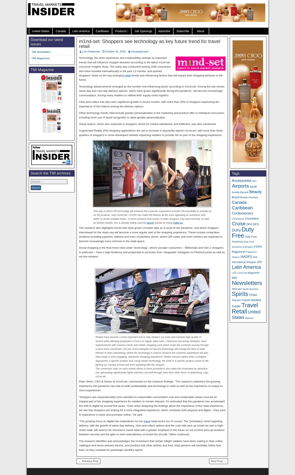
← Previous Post (88, 461)
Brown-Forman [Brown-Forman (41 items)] (249, 197)
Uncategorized (139, 51)
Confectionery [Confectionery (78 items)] (242, 213)
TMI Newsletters (41, 51)
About (200, 31)
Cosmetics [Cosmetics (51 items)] (252, 218)
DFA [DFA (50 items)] (249, 224)
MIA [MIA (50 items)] (234, 277)
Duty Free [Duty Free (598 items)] (243, 232)
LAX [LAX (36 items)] (234, 272)
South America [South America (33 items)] (250, 289)
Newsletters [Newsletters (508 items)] (247, 283)
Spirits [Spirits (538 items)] (240, 294)
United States (40, 31)
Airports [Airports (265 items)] (240, 186)
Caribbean (102, 31)
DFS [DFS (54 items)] (256, 224)
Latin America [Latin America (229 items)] (246, 267)
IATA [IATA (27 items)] (255, 257)
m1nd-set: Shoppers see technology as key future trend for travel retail (149, 44)
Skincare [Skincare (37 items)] (237, 289)
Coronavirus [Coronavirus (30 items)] (238, 219)
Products (120, 31)
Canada (61, 31)
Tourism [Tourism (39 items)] (236, 300)
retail (128, 75)
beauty (150, 222)
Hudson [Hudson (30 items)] (236, 257)
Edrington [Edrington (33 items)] (248, 246)
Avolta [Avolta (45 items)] (235, 192)
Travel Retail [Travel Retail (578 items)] (245, 308)
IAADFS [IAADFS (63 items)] (246, 256)
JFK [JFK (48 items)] (259, 262)
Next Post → (218, 461)
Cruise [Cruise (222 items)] (238, 223)
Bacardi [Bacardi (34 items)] (244, 192)
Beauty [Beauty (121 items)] (255, 191)
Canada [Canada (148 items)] (239, 202)
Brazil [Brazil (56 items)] (235, 197)
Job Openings (143, 31)
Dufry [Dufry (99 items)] (236, 230)
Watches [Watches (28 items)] (249, 318)
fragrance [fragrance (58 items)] (238, 251)
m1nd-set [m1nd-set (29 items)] (242, 273)
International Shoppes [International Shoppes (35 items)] (244, 262)
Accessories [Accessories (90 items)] (241, 181)
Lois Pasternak (91, 51)
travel (147, 421)
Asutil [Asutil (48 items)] (253, 186)
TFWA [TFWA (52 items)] (253, 295)
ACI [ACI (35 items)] (254, 181)
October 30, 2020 (115, 51)
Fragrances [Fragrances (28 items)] (251, 252)
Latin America (81, 31)
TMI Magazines (41, 58)
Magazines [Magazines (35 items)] (253, 272)
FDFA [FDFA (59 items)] (258, 246)
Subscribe (182, 31)
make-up (178, 222)
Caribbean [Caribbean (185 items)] (242, 207)
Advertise (164, 31)
